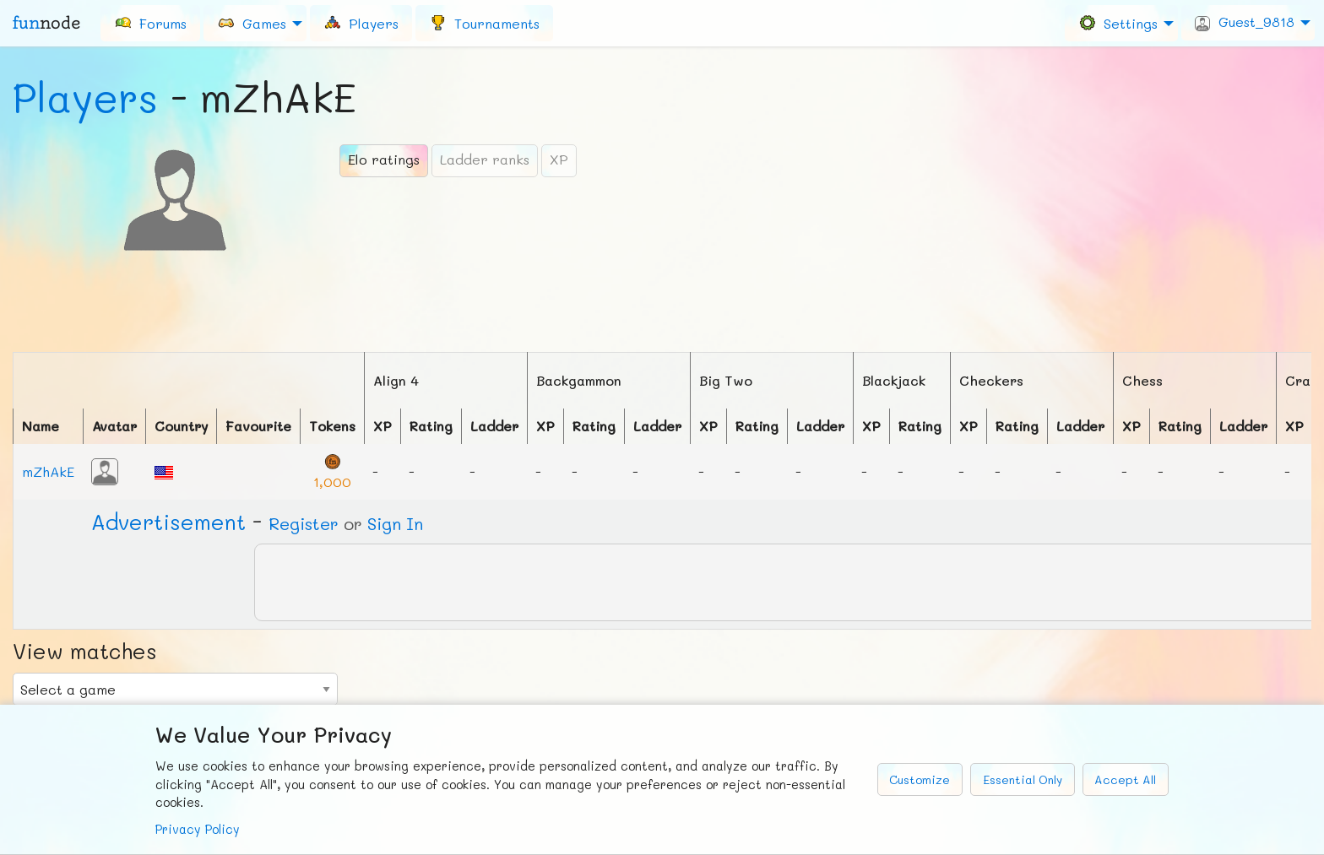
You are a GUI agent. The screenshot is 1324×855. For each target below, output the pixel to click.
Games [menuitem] (251, 22)
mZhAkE (48, 471)
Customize (919, 779)
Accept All (1125, 779)
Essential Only (1022, 779)
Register (304, 523)
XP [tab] (559, 159)
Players (85, 97)
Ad (168, 521)
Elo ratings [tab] (384, 159)
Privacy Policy (197, 829)
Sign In (395, 523)
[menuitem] (150, 23)
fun (46, 23)
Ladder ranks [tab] (484, 159)
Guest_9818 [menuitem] (1244, 22)
